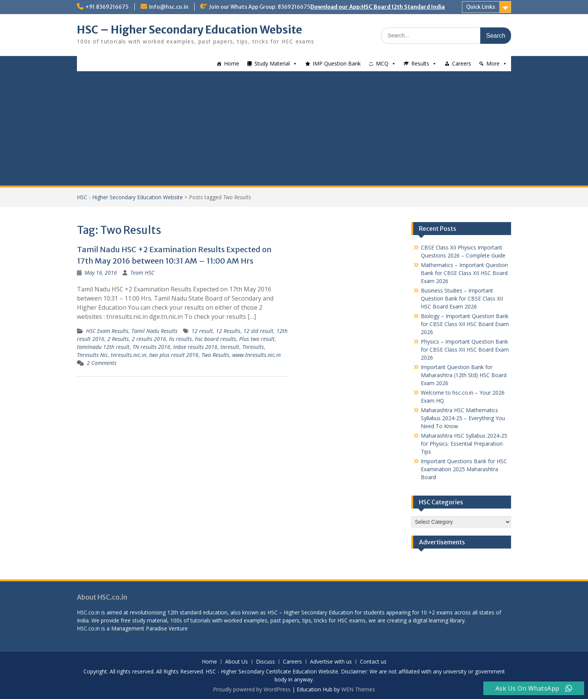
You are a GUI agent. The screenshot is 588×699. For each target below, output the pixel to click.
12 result (202, 330)
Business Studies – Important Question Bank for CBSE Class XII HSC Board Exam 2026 (462, 298)
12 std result (258, 330)
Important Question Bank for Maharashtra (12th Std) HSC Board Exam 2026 (464, 375)
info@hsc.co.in (169, 6)
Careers (461, 63)
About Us (236, 661)
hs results (180, 338)
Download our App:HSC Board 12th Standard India (377, 6)
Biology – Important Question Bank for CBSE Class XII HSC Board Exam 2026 (465, 324)
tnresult (229, 346)
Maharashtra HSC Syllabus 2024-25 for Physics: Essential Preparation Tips (464, 443)
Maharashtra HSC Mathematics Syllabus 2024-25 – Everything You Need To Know (463, 418)
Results (420, 63)
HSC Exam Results (107, 330)
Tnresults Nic (92, 354)
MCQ (382, 63)
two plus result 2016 (173, 354)
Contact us (373, 661)
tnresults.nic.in (128, 354)
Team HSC (142, 272)
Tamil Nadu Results (154, 330)
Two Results (215, 354)
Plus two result (257, 338)
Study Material (272, 63)
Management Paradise (139, 628)
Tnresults (253, 346)
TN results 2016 (151, 346)
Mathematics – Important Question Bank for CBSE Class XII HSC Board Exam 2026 (464, 273)
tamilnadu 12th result (103, 346)
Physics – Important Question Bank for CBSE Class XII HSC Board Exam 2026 (465, 349)
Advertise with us (331, 661)
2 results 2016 (149, 338)
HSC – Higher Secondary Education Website (189, 30)
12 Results (228, 330)
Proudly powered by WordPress (252, 689)
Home (231, 63)
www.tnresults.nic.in (256, 354)
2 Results (118, 338)
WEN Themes (358, 689)
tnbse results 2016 (195, 346)
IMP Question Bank (337, 63)
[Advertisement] (294, 128)
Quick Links (480, 6)
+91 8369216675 (107, 6)
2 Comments (102, 362)
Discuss (265, 661)
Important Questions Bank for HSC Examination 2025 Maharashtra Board (464, 469)
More (493, 63)
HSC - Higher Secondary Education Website (130, 197)
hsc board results (215, 338)
